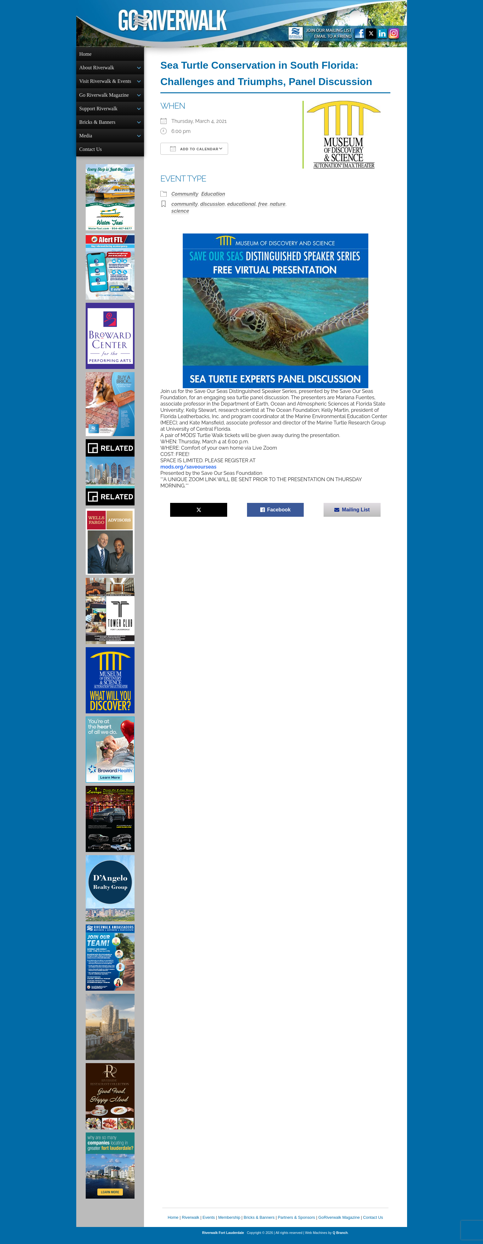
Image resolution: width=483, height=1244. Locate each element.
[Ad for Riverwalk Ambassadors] (110, 962)
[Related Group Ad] (110, 477)
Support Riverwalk (98, 111)
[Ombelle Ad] (110, 1032)
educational (241, 204)
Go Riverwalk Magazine (104, 97)
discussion (212, 204)
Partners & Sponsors (296, 1222)
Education (213, 194)
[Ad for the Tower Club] (110, 616)
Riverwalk (190, 1222)
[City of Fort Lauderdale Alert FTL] (110, 271)
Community (184, 194)
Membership (229, 1222)
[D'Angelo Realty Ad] (110, 893)
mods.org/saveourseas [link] (188, 467)
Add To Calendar (194, 149)
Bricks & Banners (97, 125)
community (184, 204)
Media (85, 139)
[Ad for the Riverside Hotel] (110, 1101)
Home (85, 54)
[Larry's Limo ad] (110, 824)
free (262, 204)
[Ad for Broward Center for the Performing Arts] (110, 341)
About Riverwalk (96, 68)
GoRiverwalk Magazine (339, 1222)
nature (277, 204)
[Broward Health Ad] (110, 754)
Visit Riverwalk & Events (105, 82)
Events (209, 1222)
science (180, 211)
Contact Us (90, 153)
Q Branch (340, 1238)
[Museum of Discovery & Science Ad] (110, 685)
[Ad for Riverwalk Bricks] (110, 409)
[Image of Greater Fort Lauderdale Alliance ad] (110, 1170)
